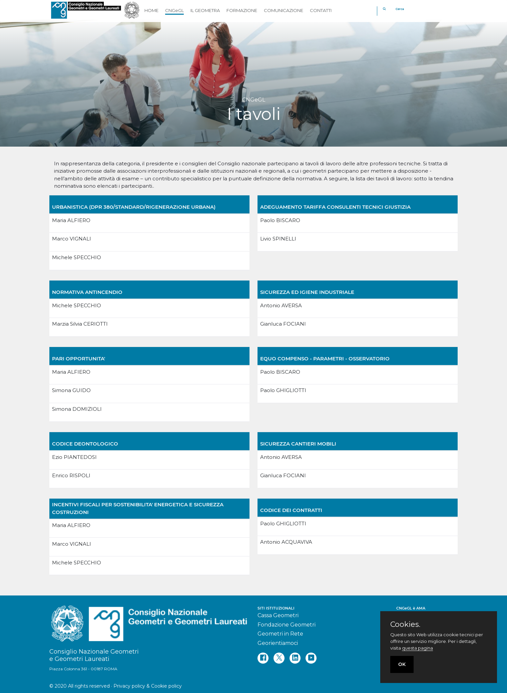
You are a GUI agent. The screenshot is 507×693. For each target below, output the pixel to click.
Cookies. (405, 624)
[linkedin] (295, 658)
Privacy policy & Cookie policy (147, 686)
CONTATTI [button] (321, 10)
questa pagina (417, 648)
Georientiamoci (278, 643)
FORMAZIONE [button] (241, 10)
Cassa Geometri (278, 615)
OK (402, 664)
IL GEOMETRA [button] (205, 10)
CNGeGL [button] (174, 10)
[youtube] (311, 658)
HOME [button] (151, 10)
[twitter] (279, 658)
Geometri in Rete (280, 634)
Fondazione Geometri (287, 625)
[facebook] (263, 658)
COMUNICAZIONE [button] (283, 10)
